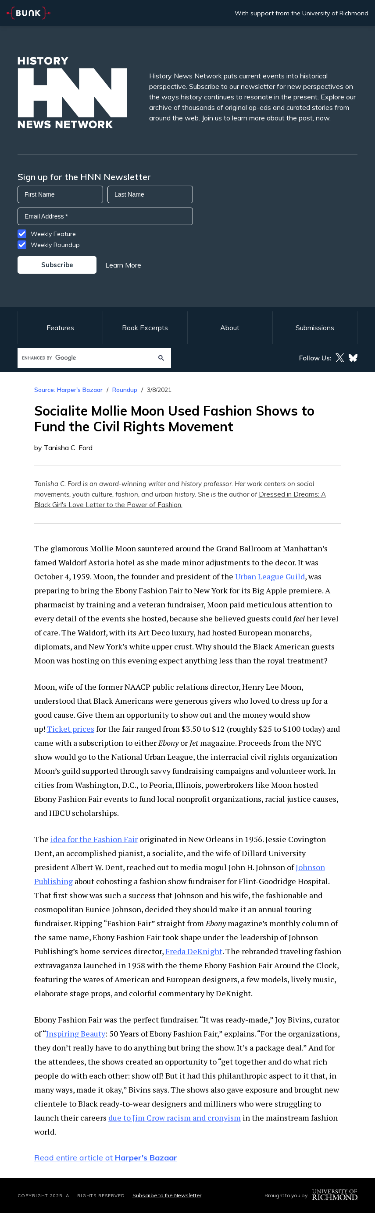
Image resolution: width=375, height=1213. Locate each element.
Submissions (315, 327)
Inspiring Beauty (75, 1033)
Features (60, 327)
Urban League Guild (270, 576)
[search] (86, 358)
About (229, 327)
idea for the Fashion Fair (94, 839)
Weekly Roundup (55, 245)
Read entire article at (105, 1158)
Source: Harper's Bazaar (68, 390)
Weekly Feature (53, 234)
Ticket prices (70, 728)
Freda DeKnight (193, 951)
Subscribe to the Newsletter (166, 1195)
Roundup (124, 390)
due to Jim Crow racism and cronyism (174, 1117)
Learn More (123, 265)
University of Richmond (335, 13)
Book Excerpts (145, 327)
